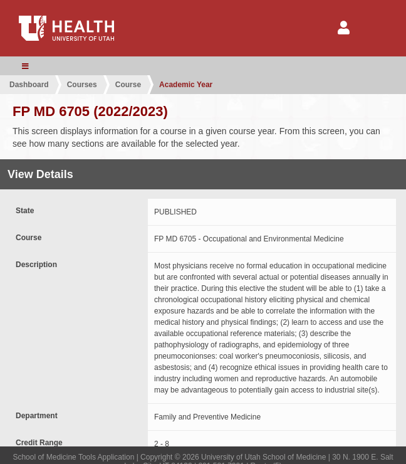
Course (128, 84)
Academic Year (185, 84)
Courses (82, 84)
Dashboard (29, 84)
